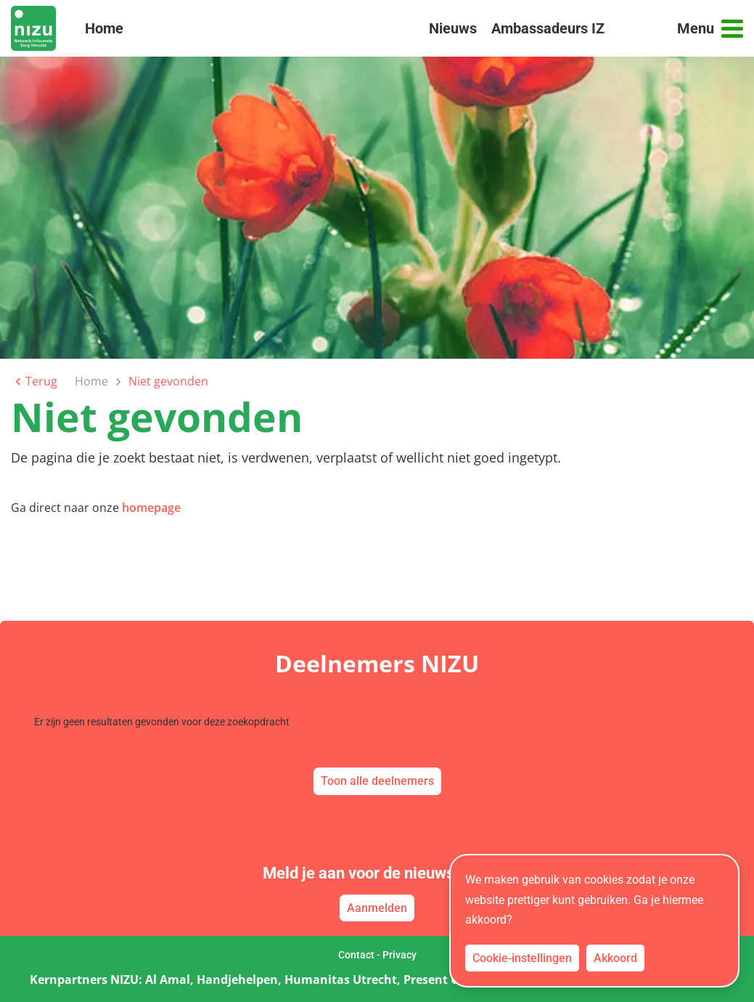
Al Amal (167, 979)
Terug (34, 381)
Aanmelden (377, 908)
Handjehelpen (237, 979)
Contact (356, 955)
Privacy (399, 955)
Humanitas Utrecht (340, 979)
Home (104, 34)
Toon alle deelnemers (377, 781)
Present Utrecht (449, 979)
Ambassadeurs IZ (548, 28)
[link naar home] (33, 28)
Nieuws (453, 28)
